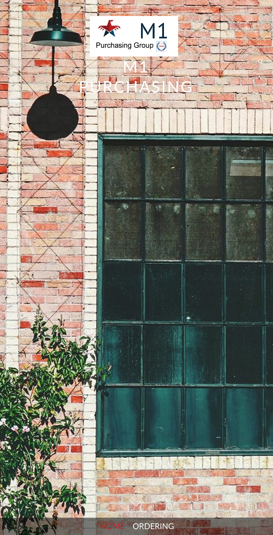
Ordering (153, 526)
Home (112, 526)
